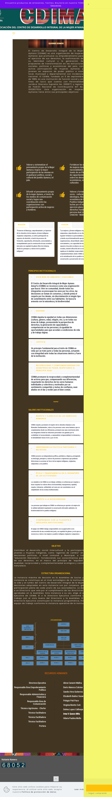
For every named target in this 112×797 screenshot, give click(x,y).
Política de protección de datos (39, 792)
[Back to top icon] (56, 778)
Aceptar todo (97, 789)
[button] (55, 290)
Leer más (79, 789)
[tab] (21, 224)
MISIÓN (21, 224)
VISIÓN (64, 224)
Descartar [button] (56, 5)
